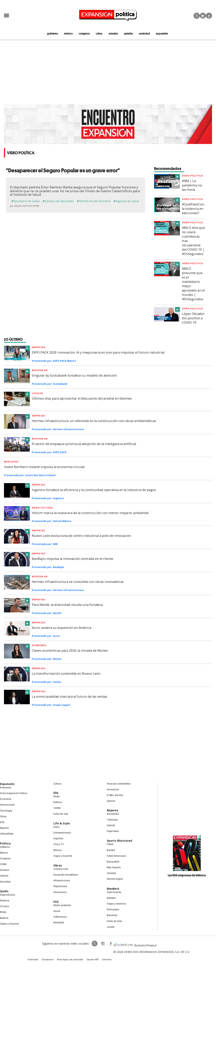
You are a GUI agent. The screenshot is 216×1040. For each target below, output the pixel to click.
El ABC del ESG (115, 795)
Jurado (111, 927)
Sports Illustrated (119, 841)
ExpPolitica (92, 944)
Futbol (110, 844)
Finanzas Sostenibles (118, 784)
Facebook (209, 16)
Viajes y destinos (116, 904)
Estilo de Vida (114, 921)
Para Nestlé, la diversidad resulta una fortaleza (67, 605)
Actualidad (113, 814)
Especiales (113, 831)
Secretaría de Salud (27, 201)
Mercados (11, 462)
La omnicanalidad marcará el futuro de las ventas (69, 697)
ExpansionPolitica (108, 944)
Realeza (4, 901)
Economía (39, 645)
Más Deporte (114, 867)
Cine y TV (58, 844)
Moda (3, 912)
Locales (37, 393)
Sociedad (142, 33)
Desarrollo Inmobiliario (65, 875)
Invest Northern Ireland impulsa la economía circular (44, 467)
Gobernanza (60, 917)
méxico (71, 33)
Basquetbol (113, 862)
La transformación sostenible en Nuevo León (66, 674)
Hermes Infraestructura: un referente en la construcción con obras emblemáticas (94, 421)
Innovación (113, 790)
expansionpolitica (100, 944)
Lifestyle (111, 873)
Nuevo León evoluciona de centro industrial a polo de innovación (81, 536)
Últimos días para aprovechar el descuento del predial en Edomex (82, 399)
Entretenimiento (62, 833)
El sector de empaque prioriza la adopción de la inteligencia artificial (84, 444)
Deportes (58, 839)
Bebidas (111, 898)
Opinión (4, 876)
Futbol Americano (116, 856)
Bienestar (112, 915)
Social (56, 911)
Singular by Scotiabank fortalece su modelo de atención (74, 376)
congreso (86, 33)
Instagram (203, 16)
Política (5, 843)
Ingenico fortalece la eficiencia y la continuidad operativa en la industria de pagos (94, 490)
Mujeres (4, 828)
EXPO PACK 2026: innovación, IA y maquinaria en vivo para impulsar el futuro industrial (98, 353)
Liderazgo (112, 819)
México (4, 853)
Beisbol (111, 850)
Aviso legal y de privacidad (70, 960)
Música (57, 850)
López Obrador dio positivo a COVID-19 (193, 318)
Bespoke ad (40, 370)
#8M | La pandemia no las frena (192, 185)
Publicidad (36, 960)
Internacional (7, 805)
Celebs (57, 808)
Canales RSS (91, 960)
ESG (2, 822)
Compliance (49, 960)
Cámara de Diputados (59, 201)
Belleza (4, 918)
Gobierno (5, 847)
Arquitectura (42, 507)
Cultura (57, 784)
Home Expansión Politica (13, 793)
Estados (4, 870)
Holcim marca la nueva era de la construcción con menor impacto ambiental (90, 513)
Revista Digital (115, 879)
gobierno (57, 33)
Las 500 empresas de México (187, 875)
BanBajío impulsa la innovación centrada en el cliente (72, 559)
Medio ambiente (62, 905)
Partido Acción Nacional (94, 201)
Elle (55, 793)
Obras (3, 816)
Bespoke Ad (40, 576)
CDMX (100, 33)
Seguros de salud (127, 201)
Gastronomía (114, 892)
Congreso (5, 859)
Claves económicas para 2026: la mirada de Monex (70, 651)
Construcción (60, 869)
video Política (192, 176)
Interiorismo (60, 892)
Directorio (104, 960)
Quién (4, 891)
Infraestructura (61, 881)
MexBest (113, 889)
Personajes (113, 910)
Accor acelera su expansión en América (61, 628)
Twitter (197, 16)
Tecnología (6, 811)
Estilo (56, 827)
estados (114, 33)
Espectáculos (7, 895)
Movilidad (58, 923)
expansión (158, 33)
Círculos (4, 906)
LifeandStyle (7, 834)
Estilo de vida (60, 814)
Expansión (7, 784)
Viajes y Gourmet (9, 924)
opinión (127, 33)
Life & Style (61, 823)
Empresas (38, 347)
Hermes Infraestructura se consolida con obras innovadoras (78, 582)
